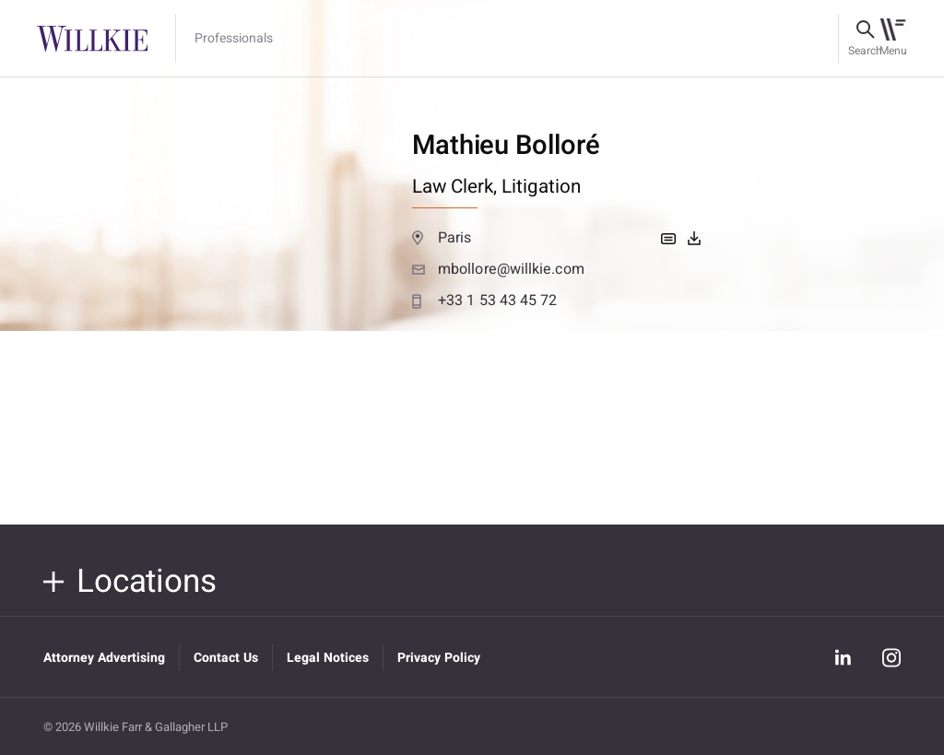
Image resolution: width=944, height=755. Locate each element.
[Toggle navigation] (893, 39)
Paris (441, 238)
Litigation (541, 186)
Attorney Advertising (104, 657)
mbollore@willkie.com (498, 269)
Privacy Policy (438, 657)
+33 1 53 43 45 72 (485, 301)
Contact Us (226, 657)
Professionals (234, 38)
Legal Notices (328, 657)
